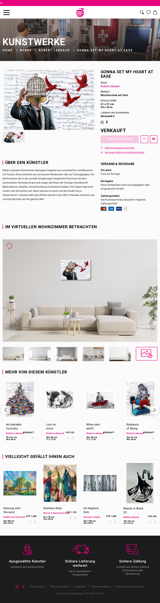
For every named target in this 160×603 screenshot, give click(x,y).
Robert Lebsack (54, 50)
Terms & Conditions (57, 586)
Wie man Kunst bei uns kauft (132, 586)
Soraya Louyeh (92, 517)
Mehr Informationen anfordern (118, 148)
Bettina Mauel (131, 517)
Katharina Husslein (14, 517)
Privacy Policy (34, 586)
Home (8, 50)
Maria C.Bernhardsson (56, 513)
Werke (26, 50)
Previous (6, 410)
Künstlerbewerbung (101, 586)
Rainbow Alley (52, 508)
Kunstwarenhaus (75, 593)
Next (153, 410)
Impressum (79, 586)
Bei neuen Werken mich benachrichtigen (122, 153)
